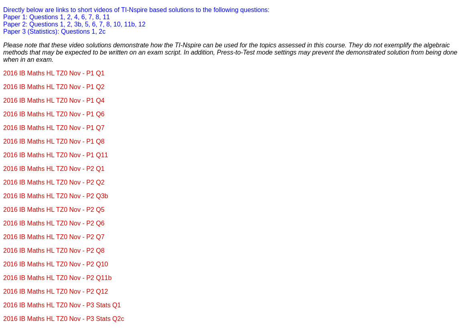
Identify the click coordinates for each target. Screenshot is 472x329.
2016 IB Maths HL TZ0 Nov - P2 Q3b (55, 196)
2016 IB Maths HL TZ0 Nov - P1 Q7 (54, 127)
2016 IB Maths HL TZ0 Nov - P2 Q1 (54, 168)
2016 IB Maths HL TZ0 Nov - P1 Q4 (54, 100)
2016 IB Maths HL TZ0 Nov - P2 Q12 (55, 291)
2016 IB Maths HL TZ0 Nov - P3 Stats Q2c (63, 318)
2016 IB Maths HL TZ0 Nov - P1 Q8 (54, 141)
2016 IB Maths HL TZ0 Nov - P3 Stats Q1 (62, 305)
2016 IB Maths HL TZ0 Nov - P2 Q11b (57, 277)
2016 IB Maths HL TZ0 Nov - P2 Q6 (54, 223)
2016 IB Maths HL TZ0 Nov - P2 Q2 (54, 182)
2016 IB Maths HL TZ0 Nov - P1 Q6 (54, 114)
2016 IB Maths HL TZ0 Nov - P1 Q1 (54, 73)
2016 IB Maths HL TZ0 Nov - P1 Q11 (55, 155)
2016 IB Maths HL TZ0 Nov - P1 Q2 (54, 86)
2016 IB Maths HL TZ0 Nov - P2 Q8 (54, 250)
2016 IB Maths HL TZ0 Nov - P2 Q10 (55, 264)
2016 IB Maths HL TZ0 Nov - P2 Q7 (54, 237)
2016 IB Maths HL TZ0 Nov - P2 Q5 (54, 209)
